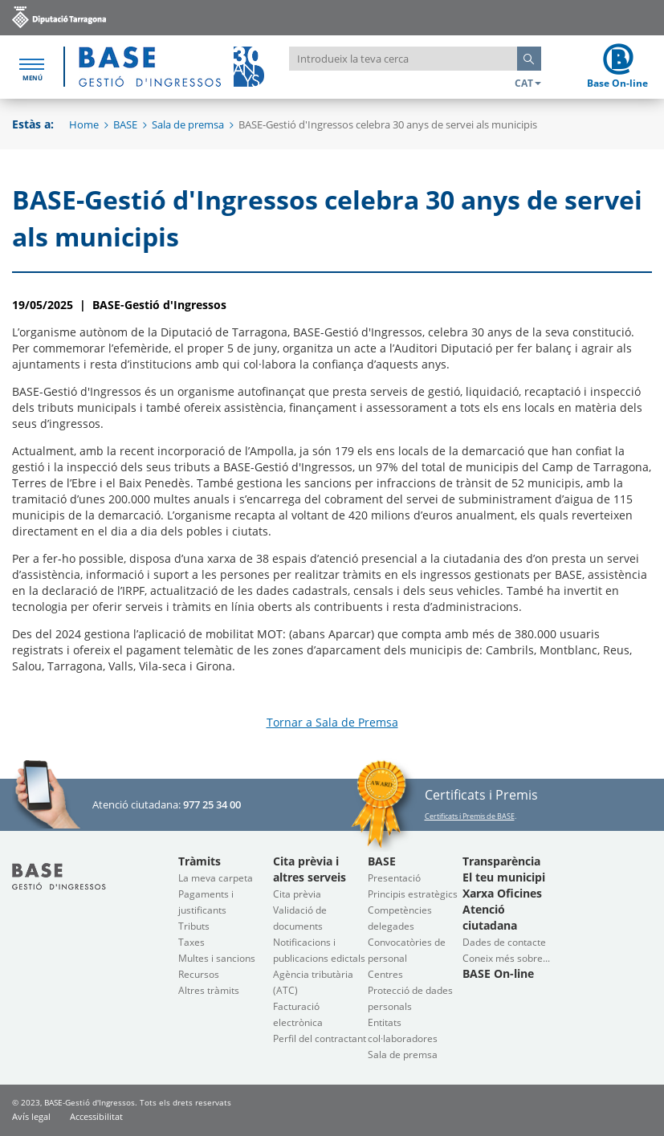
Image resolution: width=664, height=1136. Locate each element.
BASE (125, 124)
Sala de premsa (188, 124)
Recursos (198, 974)
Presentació (394, 878)
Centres (385, 974)
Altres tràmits (208, 990)
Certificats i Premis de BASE (470, 816)
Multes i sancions (216, 958)
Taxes (191, 942)
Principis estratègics (413, 894)
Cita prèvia (297, 894)
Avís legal (31, 1116)
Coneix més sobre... (506, 958)
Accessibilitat (96, 1116)
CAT (528, 83)
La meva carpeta (215, 878)
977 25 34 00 (212, 804)
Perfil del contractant (319, 1038)
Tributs (194, 926)
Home (84, 124)
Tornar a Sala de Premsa (332, 722)
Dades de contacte (504, 942)
